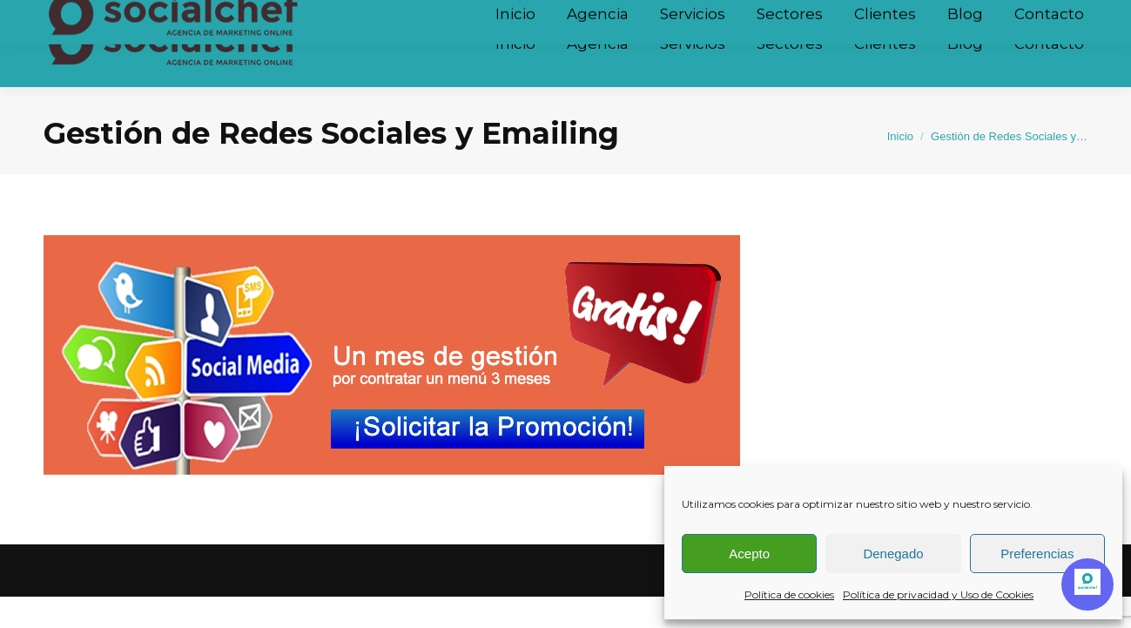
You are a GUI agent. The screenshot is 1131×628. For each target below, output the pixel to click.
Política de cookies (789, 594)
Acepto (749, 553)
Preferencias (1037, 553)
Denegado (893, 553)
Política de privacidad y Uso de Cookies (938, 594)
